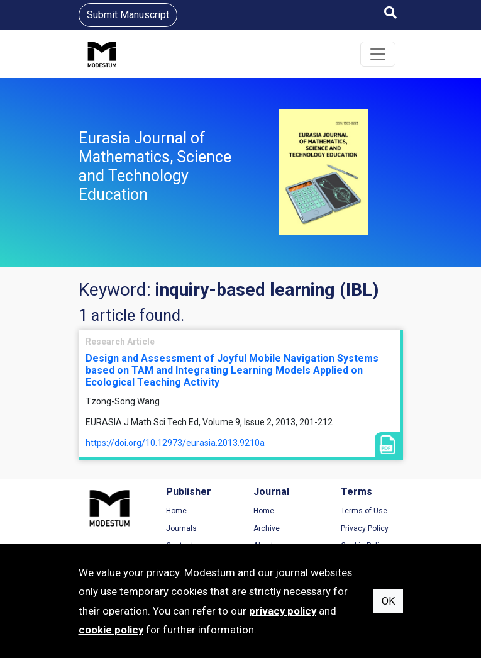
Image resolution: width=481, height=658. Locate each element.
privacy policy (282, 611)
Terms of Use (364, 510)
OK (388, 601)
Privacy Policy (365, 528)
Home (176, 510)
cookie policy (111, 629)
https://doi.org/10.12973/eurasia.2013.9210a (175, 443)
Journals (181, 528)
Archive (266, 528)
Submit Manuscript (128, 15)
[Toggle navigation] (377, 54)
